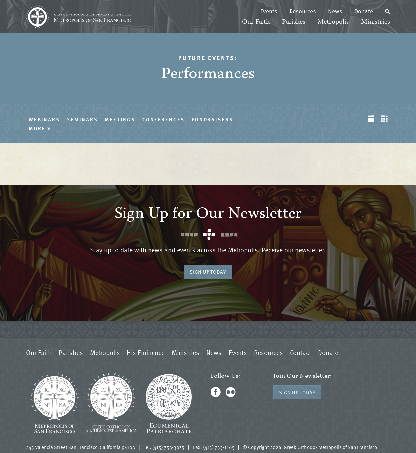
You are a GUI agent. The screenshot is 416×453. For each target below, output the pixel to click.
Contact (300, 352)
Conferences (163, 119)
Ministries (375, 22)
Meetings (120, 119)
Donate (363, 11)
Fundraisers (212, 119)
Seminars (82, 119)
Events (268, 11)
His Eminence (146, 352)
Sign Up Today (208, 271)
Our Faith (256, 22)
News (335, 11)
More (40, 128)
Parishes (293, 22)
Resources (303, 11)
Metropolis (333, 22)
